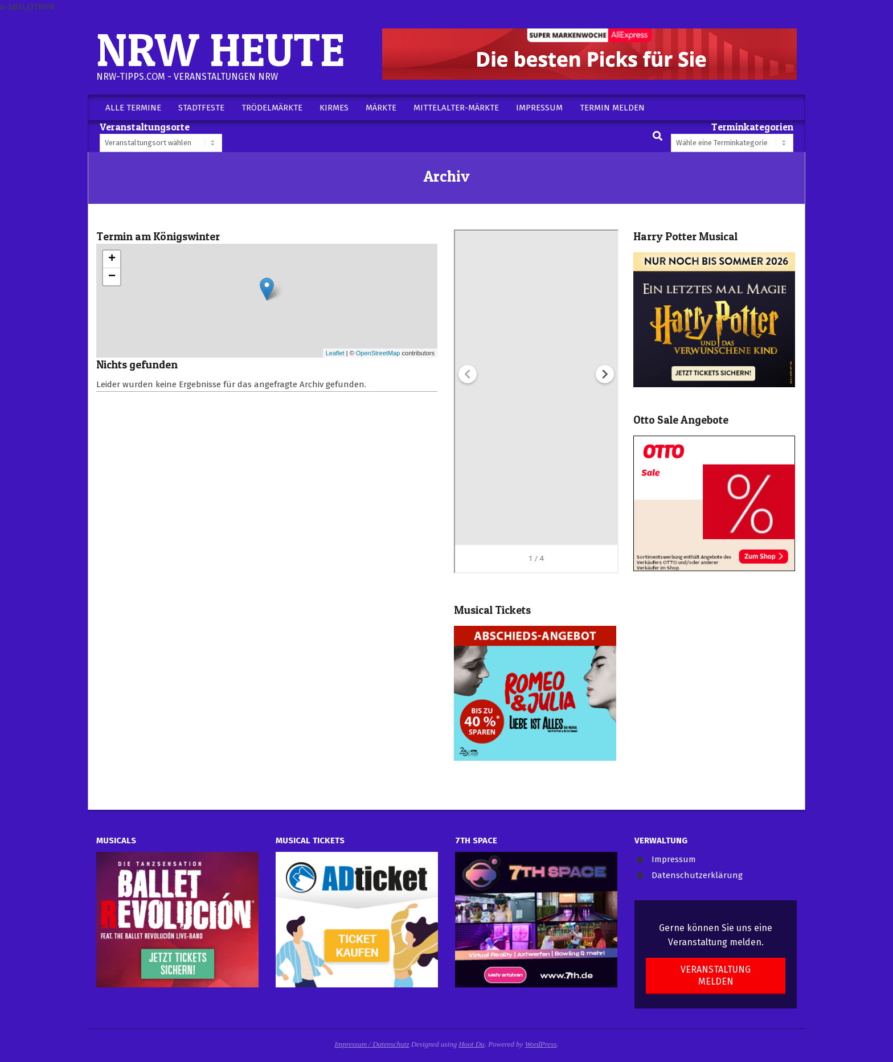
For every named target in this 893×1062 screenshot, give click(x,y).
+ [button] (112, 259)
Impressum (674, 859)
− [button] (112, 276)
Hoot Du (471, 1044)
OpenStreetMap (378, 353)
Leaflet (335, 353)
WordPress (541, 1044)
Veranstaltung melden (716, 975)
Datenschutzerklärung (697, 875)
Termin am (158, 236)
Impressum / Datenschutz (372, 1044)
